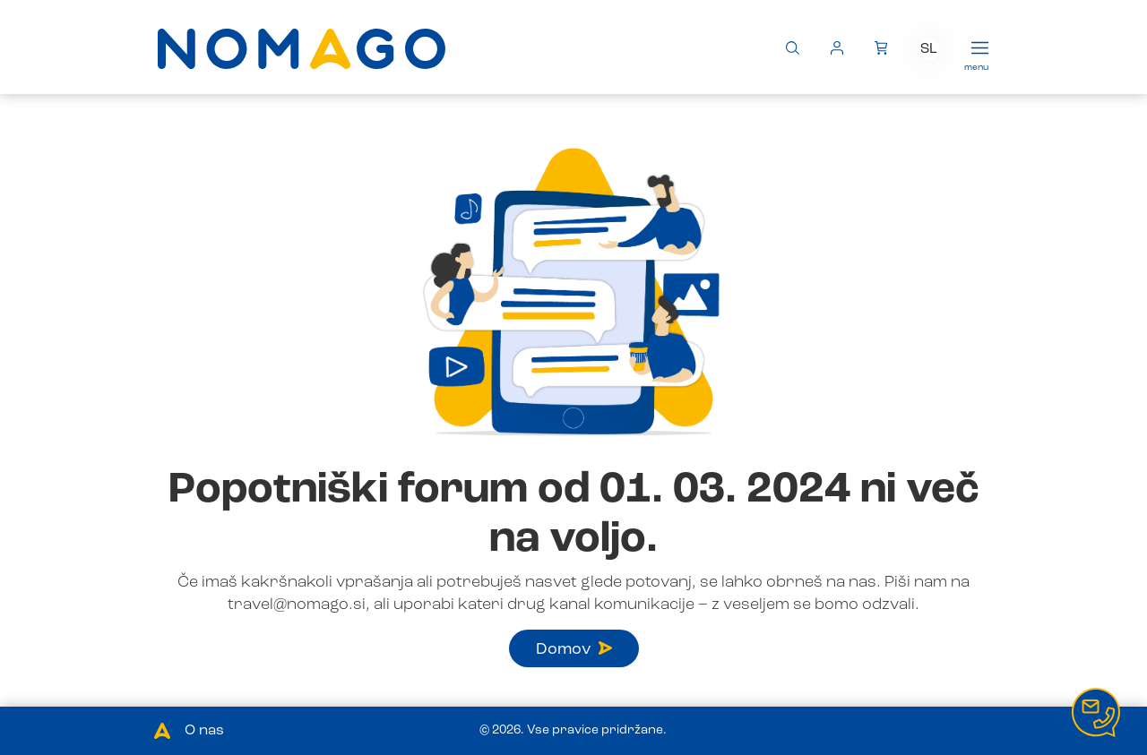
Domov (574, 649)
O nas (204, 731)
